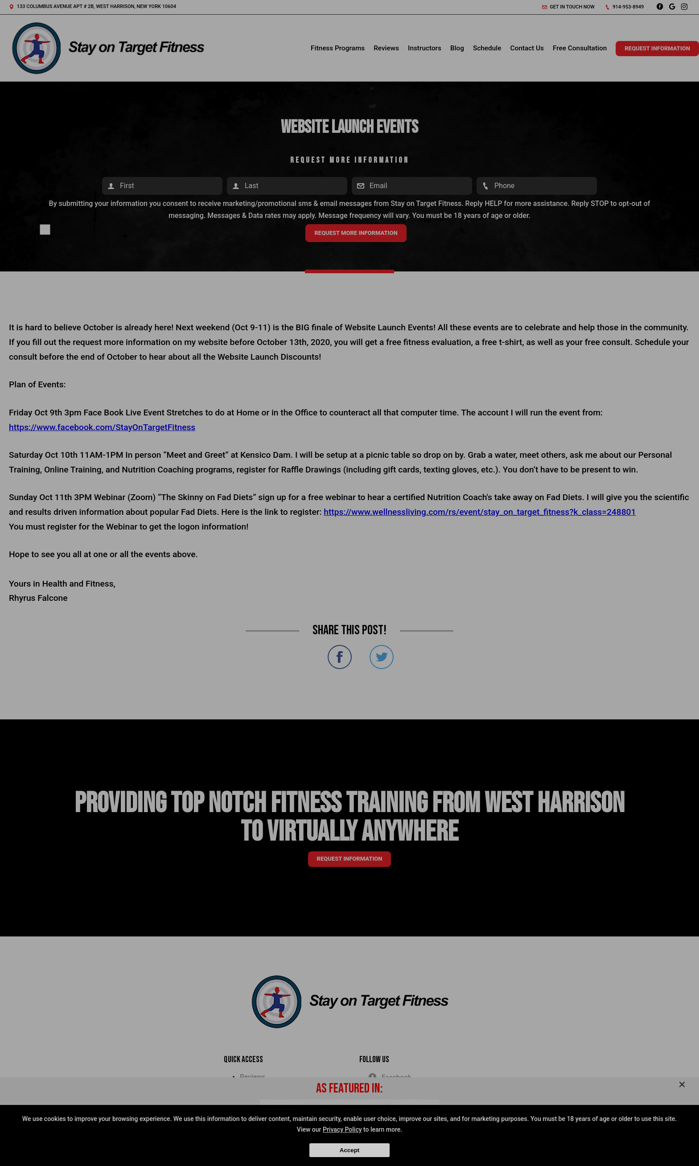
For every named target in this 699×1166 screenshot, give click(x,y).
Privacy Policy (342, 1129)
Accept (349, 1150)
